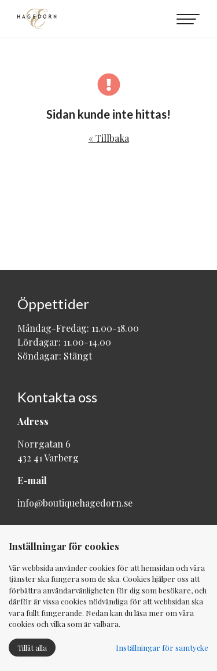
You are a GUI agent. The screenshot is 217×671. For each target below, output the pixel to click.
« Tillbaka (109, 138)
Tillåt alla (32, 647)
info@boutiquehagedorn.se (75, 503)
